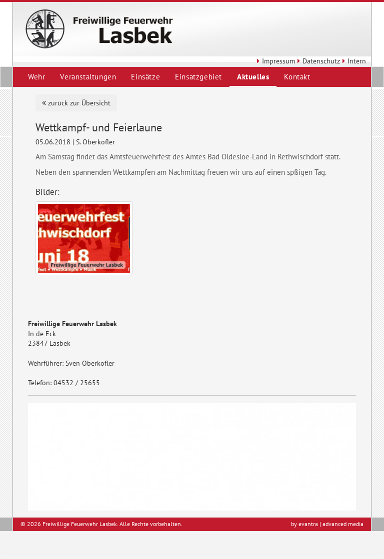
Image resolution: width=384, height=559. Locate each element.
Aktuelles (253, 76)
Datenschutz (317, 60)
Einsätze (145, 76)
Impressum (274, 60)
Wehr (36, 76)
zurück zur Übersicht (76, 102)
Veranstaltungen (88, 76)
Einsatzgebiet (198, 76)
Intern (353, 60)
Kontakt (297, 76)
